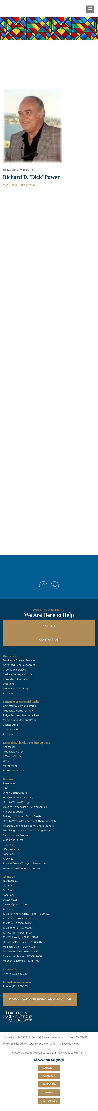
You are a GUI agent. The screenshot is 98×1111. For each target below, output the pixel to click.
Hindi (49, 1092)
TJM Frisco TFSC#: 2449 (17, 923)
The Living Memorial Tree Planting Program (28, 830)
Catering (8, 844)
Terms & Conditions (66, 1043)
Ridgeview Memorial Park (18, 711)
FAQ (5, 788)
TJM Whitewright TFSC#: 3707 (20, 937)
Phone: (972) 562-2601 (15, 974)
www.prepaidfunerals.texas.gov (21, 868)
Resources (9, 783)
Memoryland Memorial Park (19, 720)
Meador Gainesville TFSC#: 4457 (21, 961)
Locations (8, 684)
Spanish (49, 1076)
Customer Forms (13, 840)
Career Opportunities (15, 904)
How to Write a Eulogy (16, 802)
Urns (6, 761)
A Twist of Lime (12, 756)
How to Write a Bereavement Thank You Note (30, 821)
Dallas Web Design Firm (68, 1052)
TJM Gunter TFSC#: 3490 (17, 933)
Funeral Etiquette (13, 812)
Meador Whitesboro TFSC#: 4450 (22, 956)
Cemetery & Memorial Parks (19, 706)
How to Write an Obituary (18, 797)
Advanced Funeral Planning (19, 665)
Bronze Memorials (13, 770)
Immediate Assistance (16, 679)
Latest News (10, 900)
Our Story (8, 890)
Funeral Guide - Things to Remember (24, 863)
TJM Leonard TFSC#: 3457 (18, 928)
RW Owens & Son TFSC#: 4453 (20, 951)
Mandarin (49, 1084)
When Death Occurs (15, 793)
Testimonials (10, 881)
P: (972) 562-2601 (14, 1043)
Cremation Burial (13, 729)
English (48, 1068)
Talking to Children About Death (22, 816)
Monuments (10, 766)
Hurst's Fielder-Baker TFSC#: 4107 (22, 942)
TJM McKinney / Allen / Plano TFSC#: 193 (26, 914)
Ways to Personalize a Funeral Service (25, 807)
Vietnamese (49, 1101)
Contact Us (49, 639)
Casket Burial (10, 725)
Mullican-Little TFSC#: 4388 (19, 947)
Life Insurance (11, 849)
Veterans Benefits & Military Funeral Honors (28, 826)
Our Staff (8, 885)
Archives (8, 693)
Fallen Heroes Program (16, 835)
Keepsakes (9, 747)
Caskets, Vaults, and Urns (17, 674)
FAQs (29, 1043)
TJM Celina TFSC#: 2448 (17, 918)
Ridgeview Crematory (16, 688)
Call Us (49, 626)
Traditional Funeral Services (19, 660)
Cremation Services (14, 670)
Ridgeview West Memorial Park (21, 715)
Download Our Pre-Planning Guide (40, 999)
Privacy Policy (43, 1043)
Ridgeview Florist (13, 752)
